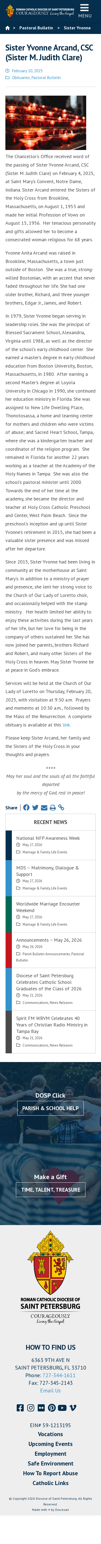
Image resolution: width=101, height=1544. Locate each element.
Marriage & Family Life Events (45, 852)
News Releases (61, 1002)
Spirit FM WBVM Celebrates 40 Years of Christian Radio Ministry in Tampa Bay (52, 1024)
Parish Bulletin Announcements (46, 954)
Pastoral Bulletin (46, 77)
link (66, 725)
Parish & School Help (50, 1108)
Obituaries (21, 77)
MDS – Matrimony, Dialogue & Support (47, 871)
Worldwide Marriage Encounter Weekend (48, 907)
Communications (35, 1002)
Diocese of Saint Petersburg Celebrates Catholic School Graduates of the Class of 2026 (49, 982)
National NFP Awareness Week (48, 838)
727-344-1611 (59, 1375)
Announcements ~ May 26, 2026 (49, 940)
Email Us (50, 1390)
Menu (85, 11)
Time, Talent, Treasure (50, 1189)
